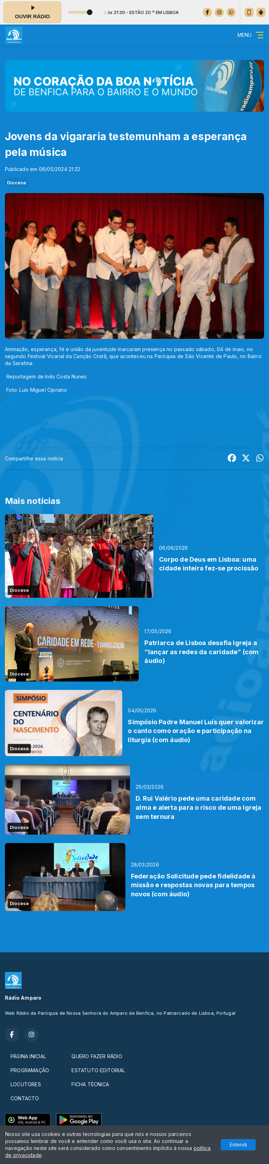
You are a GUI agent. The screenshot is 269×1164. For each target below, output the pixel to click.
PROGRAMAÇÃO (30, 1070)
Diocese (16, 182)
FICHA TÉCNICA (90, 1084)
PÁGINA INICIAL (28, 1056)
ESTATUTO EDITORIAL (98, 1070)
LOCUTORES (26, 1084)
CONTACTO (25, 1098)
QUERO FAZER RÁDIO (96, 1056)
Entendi (238, 1145)
